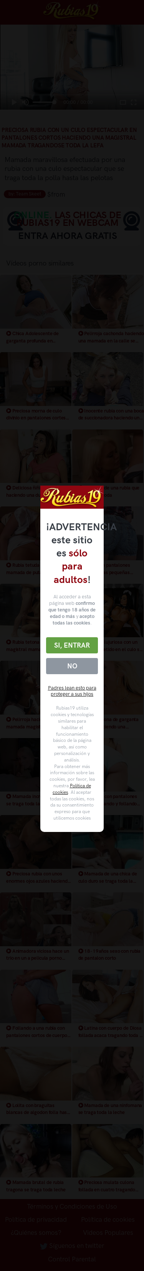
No (72, 666)
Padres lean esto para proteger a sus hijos (72, 691)
